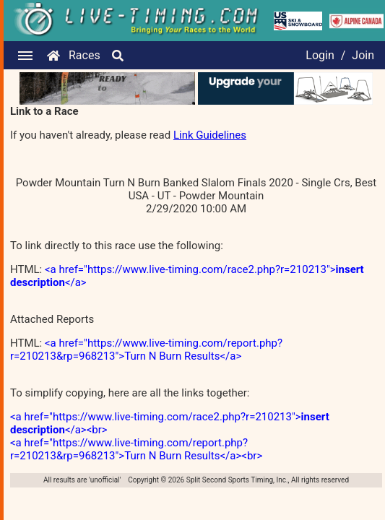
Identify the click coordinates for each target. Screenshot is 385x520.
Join (363, 55)
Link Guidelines (209, 135)
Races (84, 55)
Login (320, 55)
